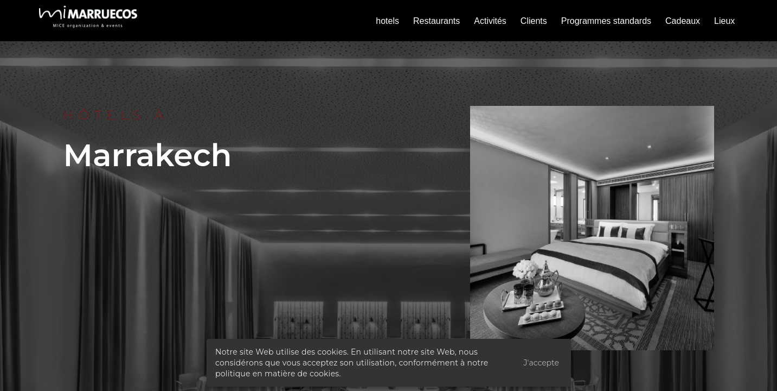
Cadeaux (682, 21)
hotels (387, 21)
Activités (490, 21)
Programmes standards (606, 21)
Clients (534, 21)
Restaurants (436, 21)
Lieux (724, 21)
